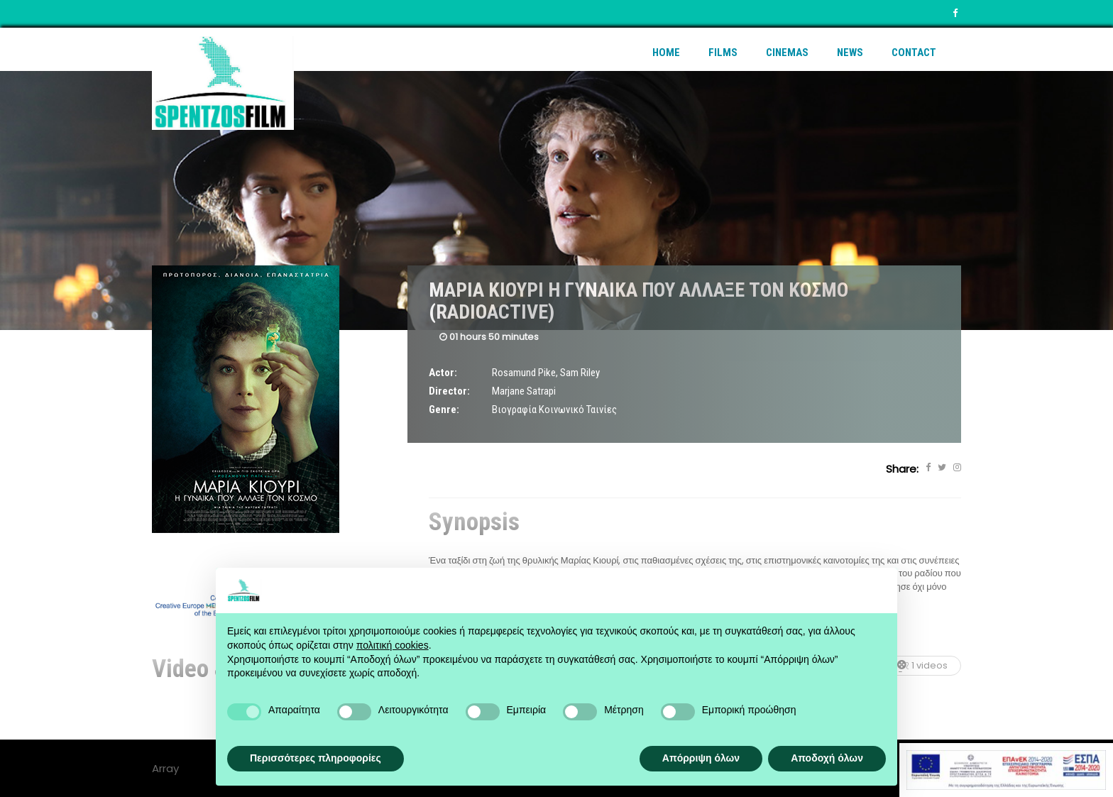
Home (666, 52)
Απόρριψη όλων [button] (701, 758)
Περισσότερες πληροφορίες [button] (315, 758)
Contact (914, 52)
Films (723, 52)
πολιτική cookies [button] (392, 645)
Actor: (443, 372)
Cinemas (787, 52)
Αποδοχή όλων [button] (827, 758)
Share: (902, 468)
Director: (449, 391)
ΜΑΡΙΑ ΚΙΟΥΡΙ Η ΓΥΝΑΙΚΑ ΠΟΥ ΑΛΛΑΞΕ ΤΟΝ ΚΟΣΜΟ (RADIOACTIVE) (638, 301)
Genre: (444, 409)
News (850, 52)
